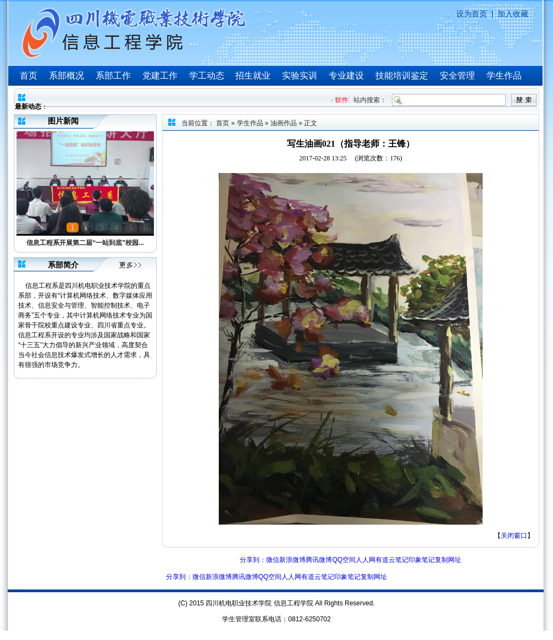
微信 (272, 560)
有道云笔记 (391, 560)
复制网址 (448, 560)
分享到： (253, 560)
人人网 (365, 560)
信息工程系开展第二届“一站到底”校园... (85, 243)
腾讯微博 (319, 560)
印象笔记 (421, 560)
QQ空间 (344, 560)
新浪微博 (292, 560)
